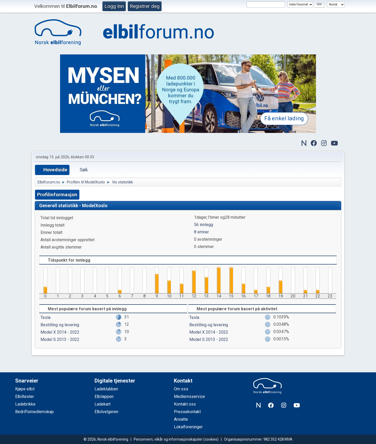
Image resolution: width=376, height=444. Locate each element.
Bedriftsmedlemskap (34, 411)
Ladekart (102, 404)
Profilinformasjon (57, 195)
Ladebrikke (25, 404)
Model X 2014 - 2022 (59, 332)
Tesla (45, 317)
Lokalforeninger (188, 426)
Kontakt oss (185, 404)
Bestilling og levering (59, 324)
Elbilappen (104, 396)
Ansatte (181, 419)
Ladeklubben (106, 388)
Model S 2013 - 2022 (59, 339)
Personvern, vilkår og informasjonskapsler (168, 439)
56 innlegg (203, 224)
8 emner (201, 231)
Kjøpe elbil (24, 388)
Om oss (181, 388)
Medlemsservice (189, 396)
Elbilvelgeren (106, 411)
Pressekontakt (187, 411)
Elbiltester (24, 396)
